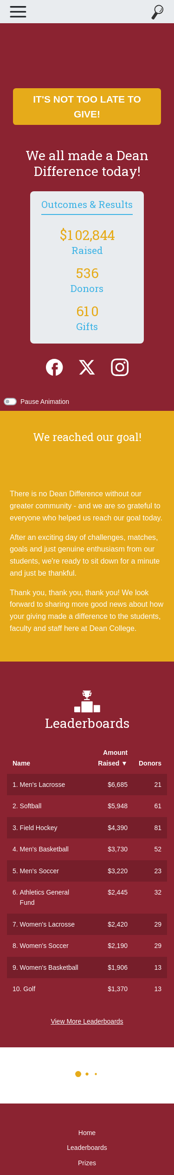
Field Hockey (39, 827)
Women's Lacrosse (47, 924)
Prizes (87, 1163)
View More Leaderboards (87, 1021)
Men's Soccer (39, 871)
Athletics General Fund (45, 897)
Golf (29, 989)
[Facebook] (54, 366)
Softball (31, 806)
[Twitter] (87, 366)
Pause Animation (44, 401)
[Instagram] (120, 366)
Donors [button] (150, 763)
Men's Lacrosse (42, 784)
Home (87, 1132)
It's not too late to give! (87, 106)
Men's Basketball (44, 849)
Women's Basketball (49, 967)
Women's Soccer (44, 945)
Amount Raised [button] (113, 757)
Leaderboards (87, 1147)
